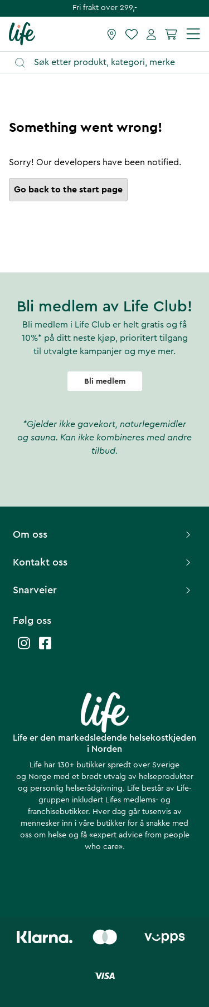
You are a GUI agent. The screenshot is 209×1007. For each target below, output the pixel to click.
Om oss (103, 534)
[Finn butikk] (111, 34)
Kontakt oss (103, 562)
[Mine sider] (151, 34)
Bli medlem (104, 381)
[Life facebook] (45, 648)
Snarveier (103, 590)
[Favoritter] (131, 34)
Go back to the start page (68, 189)
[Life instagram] (24, 648)
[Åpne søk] (110, 62)
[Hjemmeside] (22, 33)
